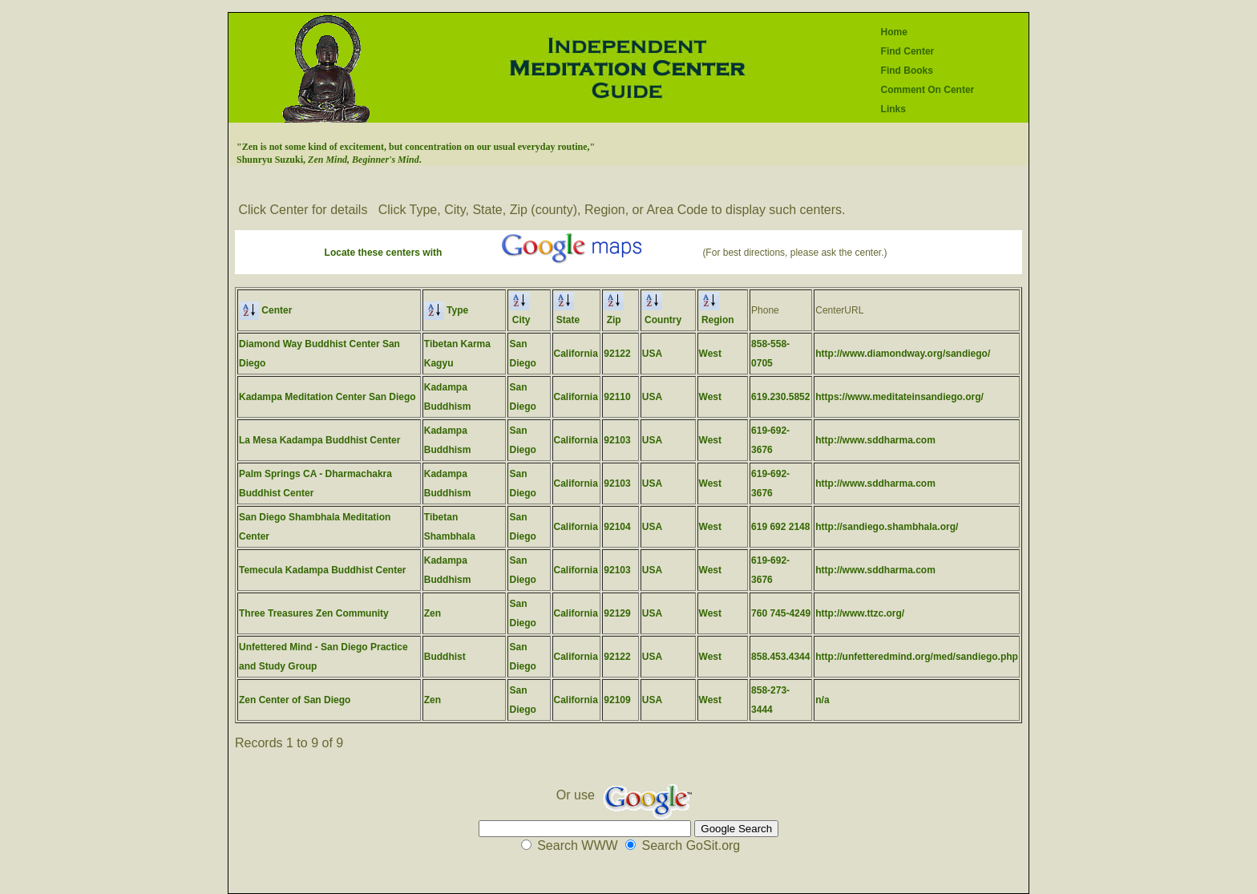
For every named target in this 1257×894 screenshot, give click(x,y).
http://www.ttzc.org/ (859, 613)
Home (894, 32)
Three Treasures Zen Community (314, 613)
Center (265, 310)
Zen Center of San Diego (294, 700)
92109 (617, 700)
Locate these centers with (384, 252)
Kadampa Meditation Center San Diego (327, 397)
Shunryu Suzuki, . (329, 159)
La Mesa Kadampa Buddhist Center (319, 440)
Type (446, 310)
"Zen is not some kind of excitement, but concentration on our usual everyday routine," (415, 146)
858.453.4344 (780, 656)
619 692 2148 (780, 526)
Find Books (907, 70)
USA (652, 353)
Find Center (908, 51)
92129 (617, 613)
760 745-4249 (780, 613)
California (576, 353)
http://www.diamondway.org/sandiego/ (902, 353)
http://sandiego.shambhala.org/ (886, 526)
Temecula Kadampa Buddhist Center (322, 570)
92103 (617, 440)
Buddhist (445, 656)
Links (893, 109)
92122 (617, 353)
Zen (432, 613)
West (710, 353)
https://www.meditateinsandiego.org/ (899, 397)
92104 (617, 526)
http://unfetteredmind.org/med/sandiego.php (916, 656)
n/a (822, 700)
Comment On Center (928, 89)
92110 (617, 397)
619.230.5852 (780, 397)
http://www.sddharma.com (875, 440)
